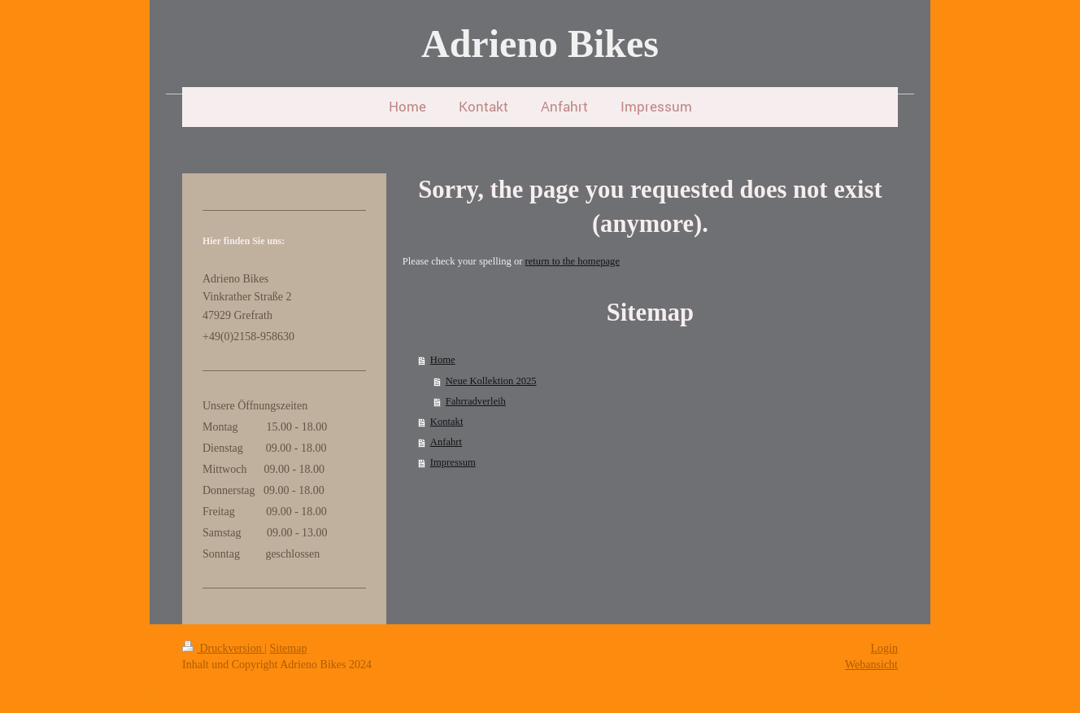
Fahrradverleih (476, 401)
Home (442, 359)
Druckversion (223, 648)
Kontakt (447, 421)
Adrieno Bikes (540, 43)
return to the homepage (572, 261)
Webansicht (871, 664)
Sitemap (288, 648)
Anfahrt (446, 442)
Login (884, 648)
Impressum (453, 462)
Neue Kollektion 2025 (491, 381)
